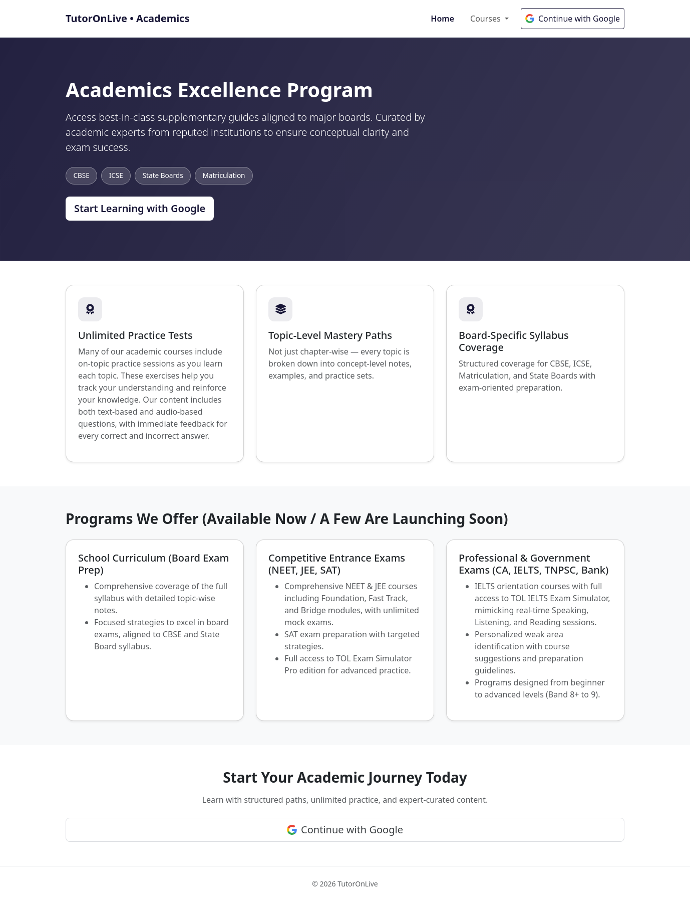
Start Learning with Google (139, 208)
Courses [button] (486, 18)
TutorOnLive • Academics (127, 18)
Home (442, 18)
